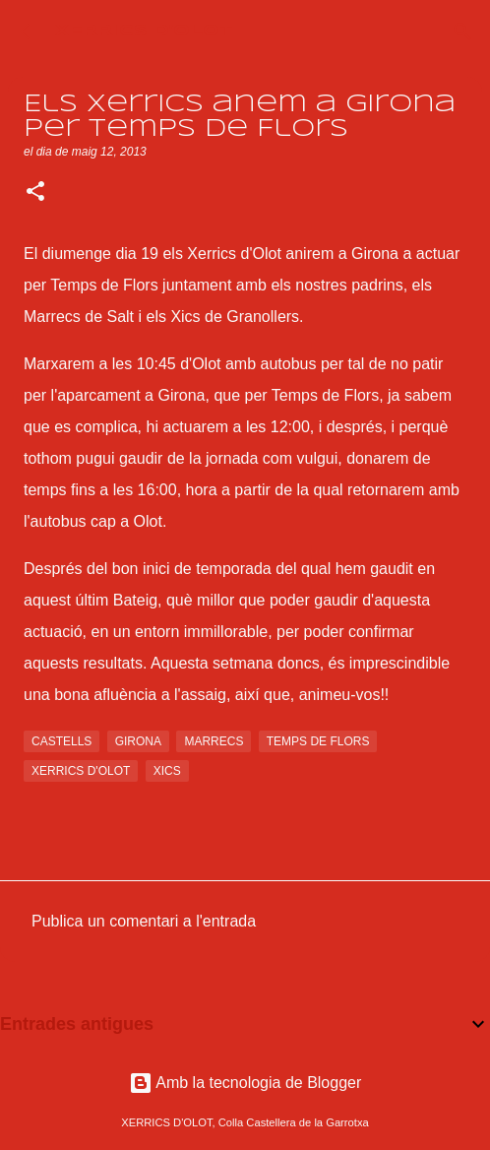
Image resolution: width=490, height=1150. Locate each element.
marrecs (213, 741)
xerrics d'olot (80, 771)
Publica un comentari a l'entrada (143, 921)
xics (167, 771)
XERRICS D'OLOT (144, 31)
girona (138, 741)
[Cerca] (462, 31)
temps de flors (318, 741)
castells (61, 741)
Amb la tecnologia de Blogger (245, 1082)
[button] (35, 193)
